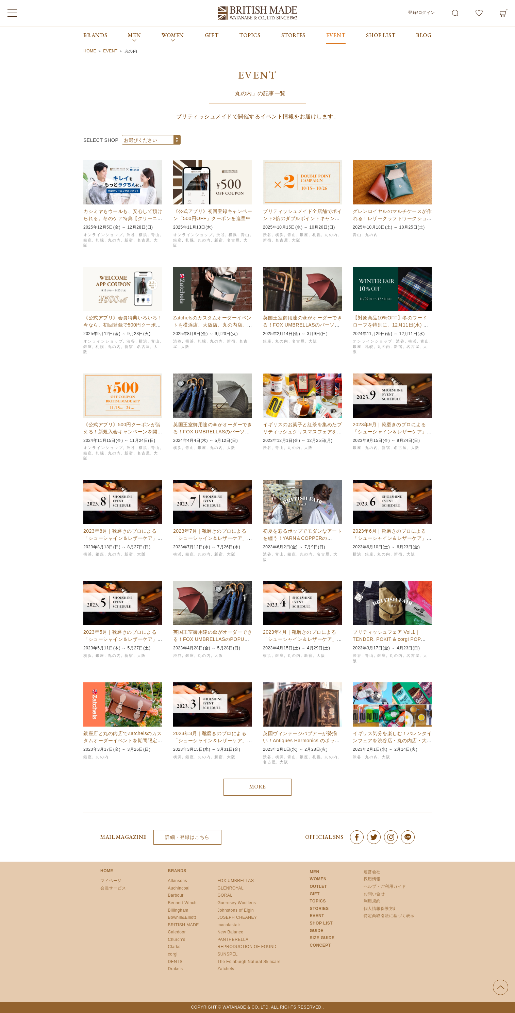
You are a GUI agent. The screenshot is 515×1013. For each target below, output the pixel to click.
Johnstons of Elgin (235, 910)
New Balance (230, 932)
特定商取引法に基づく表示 (389, 915)
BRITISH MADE (183, 925)
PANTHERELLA (232, 939)
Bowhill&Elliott (182, 917)
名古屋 (143, 240)
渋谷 (131, 235)
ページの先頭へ (500, 987)
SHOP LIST (380, 35)
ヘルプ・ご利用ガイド (385, 886)
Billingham (178, 910)
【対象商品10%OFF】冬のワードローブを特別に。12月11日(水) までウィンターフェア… (390, 325)
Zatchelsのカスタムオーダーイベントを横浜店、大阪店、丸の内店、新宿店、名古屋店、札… (212, 325)
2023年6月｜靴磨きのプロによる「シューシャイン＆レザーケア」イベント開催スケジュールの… (392, 538)
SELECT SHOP (100, 140)
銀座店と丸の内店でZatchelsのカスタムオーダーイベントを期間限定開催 (122, 740)
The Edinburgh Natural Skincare (249, 961)
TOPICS (250, 35)
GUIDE (316, 930)
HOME (106, 870)
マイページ (111, 880)
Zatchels (225, 968)
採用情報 (372, 879)
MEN (314, 871)
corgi (173, 954)
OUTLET (318, 886)
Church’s (176, 939)
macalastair (228, 925)
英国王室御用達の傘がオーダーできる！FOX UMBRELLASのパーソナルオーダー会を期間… (302, 325)
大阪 (296, 240)
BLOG (424, 35)
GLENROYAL (230, 888)
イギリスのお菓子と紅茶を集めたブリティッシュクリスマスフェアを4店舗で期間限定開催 (302, 432)
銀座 (87, 240)
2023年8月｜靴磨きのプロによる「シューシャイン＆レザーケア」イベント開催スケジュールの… (122, 538)
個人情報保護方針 (381, 908)
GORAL (225, 895)
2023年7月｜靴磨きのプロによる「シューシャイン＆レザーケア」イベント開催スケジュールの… (212, 538)
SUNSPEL (227, 954)
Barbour (176, 895)
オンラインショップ (103, 235)
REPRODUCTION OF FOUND (247, 946)
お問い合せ (374, 894)
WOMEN (318, 879)
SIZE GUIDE (322, 937)
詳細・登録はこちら (187, 837)
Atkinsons (177, 880)
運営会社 (372, 871)
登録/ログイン (421, 12)
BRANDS (95, 35)
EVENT (336, 35)
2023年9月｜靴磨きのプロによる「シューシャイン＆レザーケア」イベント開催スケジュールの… (392, 432)
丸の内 (114, 240)
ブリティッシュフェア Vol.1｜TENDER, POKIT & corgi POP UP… (387, 639)
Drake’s (175, 968)
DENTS (175, 961)
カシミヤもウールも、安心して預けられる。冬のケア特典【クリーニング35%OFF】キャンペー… (122, 218)
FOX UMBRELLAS (235, 880)
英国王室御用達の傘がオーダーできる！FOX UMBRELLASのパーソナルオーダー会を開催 (212, 432)
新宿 (128, 240)
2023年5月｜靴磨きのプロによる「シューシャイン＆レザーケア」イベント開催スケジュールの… (122, 639)
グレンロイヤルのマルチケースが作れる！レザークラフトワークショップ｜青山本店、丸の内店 (392, 218)
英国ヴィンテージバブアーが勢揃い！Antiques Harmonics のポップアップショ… (301, 740)
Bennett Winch (182, 902)
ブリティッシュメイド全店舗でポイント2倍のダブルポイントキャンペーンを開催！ (302, 218)
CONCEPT (320, 945)
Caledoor (177, 932)
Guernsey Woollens (236, 902)
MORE (257, 786)
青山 (155, 235)
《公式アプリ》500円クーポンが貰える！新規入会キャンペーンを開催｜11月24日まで (122, 432)
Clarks (174, 946)
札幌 (100, 240)
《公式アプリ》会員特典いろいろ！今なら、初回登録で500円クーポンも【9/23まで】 (122, 325)
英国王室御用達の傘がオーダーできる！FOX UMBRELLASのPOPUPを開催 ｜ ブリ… (212, 639)
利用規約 (372, 901)
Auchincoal (179, 888)
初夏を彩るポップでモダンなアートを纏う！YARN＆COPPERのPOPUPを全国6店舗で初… (302, 538)
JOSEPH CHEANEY (237, 917)
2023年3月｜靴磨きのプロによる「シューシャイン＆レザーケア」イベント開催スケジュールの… (212, 740)
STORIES (293, 35)
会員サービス (113, 888)
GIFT (212, 35)
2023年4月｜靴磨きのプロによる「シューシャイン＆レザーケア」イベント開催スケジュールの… (302, 639)
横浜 (143, 235)
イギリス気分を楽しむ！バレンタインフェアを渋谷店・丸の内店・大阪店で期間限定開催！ (392, 740)
